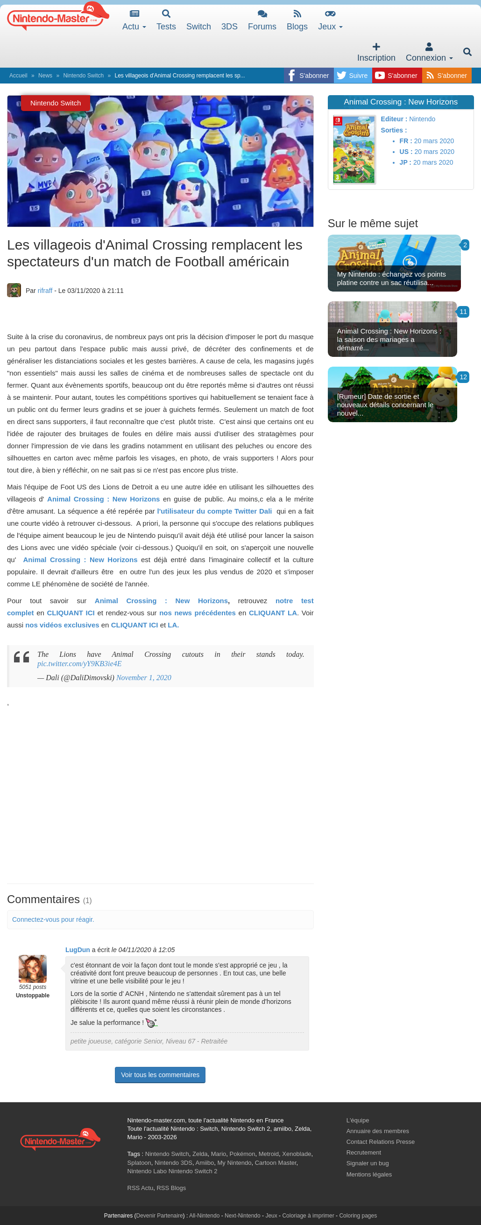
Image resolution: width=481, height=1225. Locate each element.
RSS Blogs (171, 1187)
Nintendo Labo (147, 1171)
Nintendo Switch (83, 75)
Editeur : (394, 119)
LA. (173, 625)
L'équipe (358, 1120)
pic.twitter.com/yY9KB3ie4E (79, 664)
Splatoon (139, 1162)
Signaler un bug (368, 1163)
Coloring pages (358, 1215)
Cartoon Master (276, 1162)
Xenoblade (296, 1153)
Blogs (297, 20)
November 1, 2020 (143, 678)
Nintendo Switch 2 (193, 1171)
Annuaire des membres (378, 1131)
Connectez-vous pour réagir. (53, 919)
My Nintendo (235, 1162)
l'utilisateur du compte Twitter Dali (216, 511)
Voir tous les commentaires (160, 1075)
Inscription (376, 52)
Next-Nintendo (243, 1215)
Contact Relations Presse (381, 1141)
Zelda (200, 1153)
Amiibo (205, 1162)
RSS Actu (140, 1187)
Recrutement (364, 1152)
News (45, 75)
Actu (134, 20)
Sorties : (394, 130)
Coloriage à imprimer (308, 1215)
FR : (406, 141)
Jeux (330, 20)
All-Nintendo (204, 1215)
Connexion (429, 52)
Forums (262, 20)
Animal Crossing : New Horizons (103, 499)
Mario (218, 1153)
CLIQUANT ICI (70, 613)
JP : (405, 162)
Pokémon (242, 1153)
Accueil (18, 75)
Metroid (269, 1153)
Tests (166, 20)
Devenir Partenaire (159, 1215)
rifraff (45, 290)
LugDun (77, 950)
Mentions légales (369, 1174)
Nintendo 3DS (173, 1162)
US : (406, 151)
